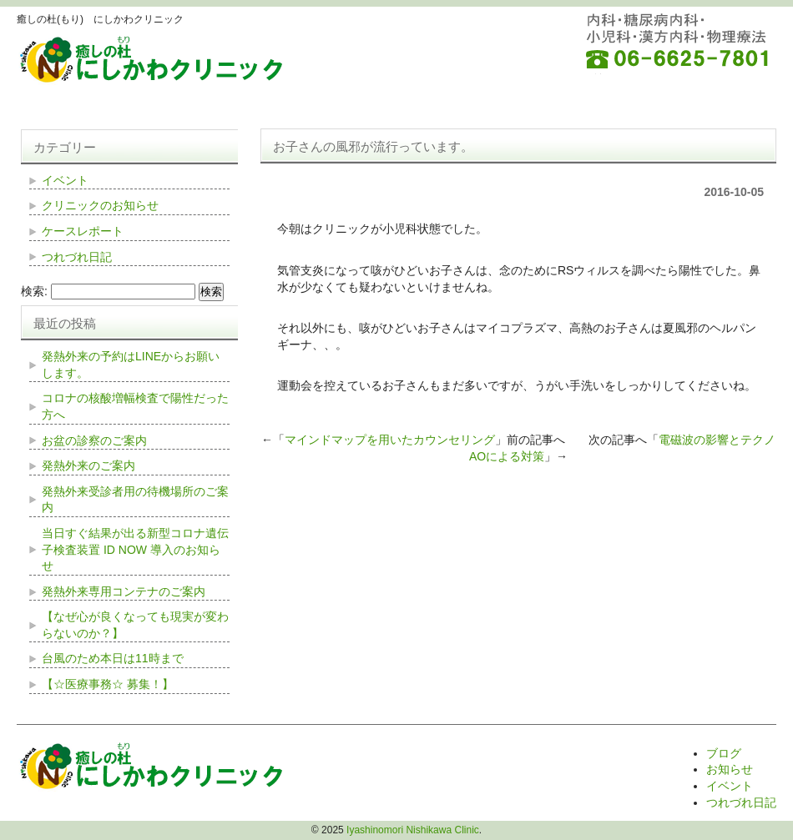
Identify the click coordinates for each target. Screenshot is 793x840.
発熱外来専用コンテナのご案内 (123, 591)
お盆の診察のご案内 (94, 440)
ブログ (723, 753)
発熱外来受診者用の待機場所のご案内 (135, 500)
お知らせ (729, 769)
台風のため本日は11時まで (113, 658)
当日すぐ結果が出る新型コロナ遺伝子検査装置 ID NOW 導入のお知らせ (135, 549)
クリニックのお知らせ (100, 205)
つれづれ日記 (77, 257)
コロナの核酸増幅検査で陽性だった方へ (135, 406)
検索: (34, 291)
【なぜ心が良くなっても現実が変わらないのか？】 (135, 625)
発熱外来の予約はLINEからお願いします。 (131, 365)
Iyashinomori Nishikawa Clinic (412, 830)
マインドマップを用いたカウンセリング (390, 439)
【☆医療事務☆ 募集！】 (108, 684)
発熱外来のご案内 (88, 465)
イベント (65, 180)
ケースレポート (83, 231)
